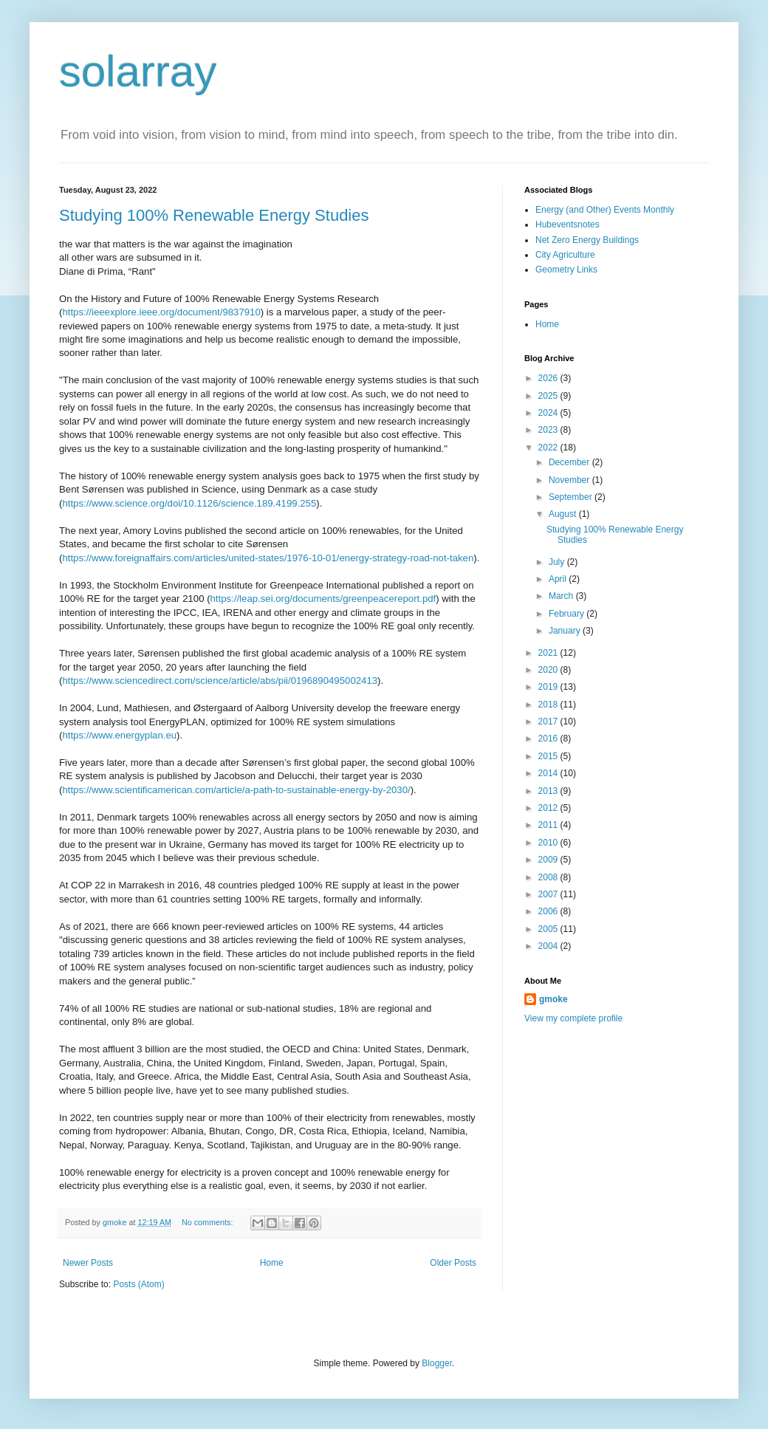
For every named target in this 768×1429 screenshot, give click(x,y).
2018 (549, 704)
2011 (549, 825)
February (567, 614)
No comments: (209, 1222)
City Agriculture (565, 255)
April (559, 579)
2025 (549, 396)
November (570, 480)
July (558, 562)
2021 (549, 653)
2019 (549, 687)
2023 (549, 430)
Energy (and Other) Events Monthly (604, 210)
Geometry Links (566, 269)
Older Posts (453, 1263)
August (564, 514)
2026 (549, 378)
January (566, 631)
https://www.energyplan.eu (119, 735)
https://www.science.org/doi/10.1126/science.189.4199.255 (189, 503)
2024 (549, 413)
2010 (549, 842)
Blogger (437, 1363)
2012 (549, 808)
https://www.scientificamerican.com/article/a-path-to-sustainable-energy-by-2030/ (236, 789)
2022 (549, 447)
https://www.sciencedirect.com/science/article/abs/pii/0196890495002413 (219, 680)
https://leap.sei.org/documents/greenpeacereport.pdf (323, 598)
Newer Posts (88, 1263)
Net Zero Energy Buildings (587, 240)
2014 (549, 773)
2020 (549, 670)
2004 (549, 946)
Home (272, 1263)
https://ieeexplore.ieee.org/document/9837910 (161, 312)
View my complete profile (573, 1018)
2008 (549, 877)
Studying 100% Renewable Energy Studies (214, 215)
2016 (549, 738)
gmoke (553, 999)
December (570, 462)
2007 (549, 894)
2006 (549, 911)
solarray (137, 71)
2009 (549, 859)
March (562, 596)
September (571, 497)
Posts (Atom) (138, 1284)
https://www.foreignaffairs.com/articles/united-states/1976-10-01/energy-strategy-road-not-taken (267, 557)
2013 (549, 791)
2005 (549, 929)
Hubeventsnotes (567, 224)
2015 (549, 756)
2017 (549, 721)
